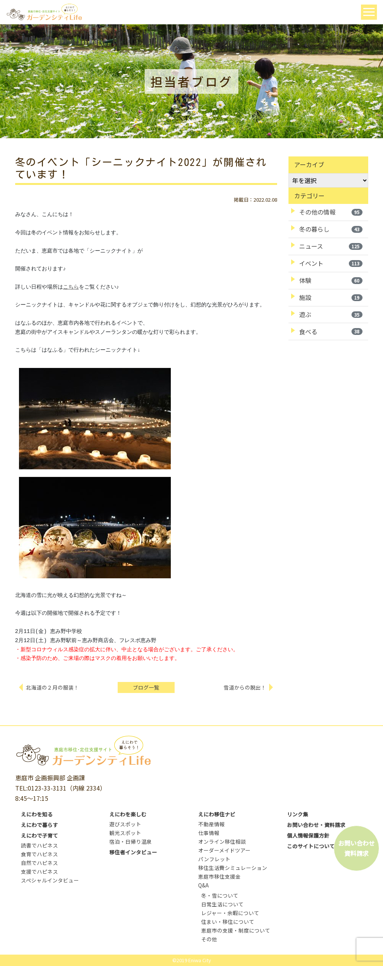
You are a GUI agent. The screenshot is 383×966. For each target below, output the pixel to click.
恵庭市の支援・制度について (235, 930)
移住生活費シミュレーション (232, 867)
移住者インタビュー (133, 852)
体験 (331, 280)
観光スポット (125, 833)
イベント (331, 263)
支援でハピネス (39, 871)
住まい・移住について (227, 921)
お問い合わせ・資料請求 (316, 825)
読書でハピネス (39, 845)
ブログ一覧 (146, 687)
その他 (209, 939)
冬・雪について (219, 895)
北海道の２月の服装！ (52, 687)
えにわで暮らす (39, 825)
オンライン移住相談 (222, 841)
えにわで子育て (39, 835)
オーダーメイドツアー (224, 850)
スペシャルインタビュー (50, 880)
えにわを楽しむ (128, 814)
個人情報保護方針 (308, 835)
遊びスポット (125, 824)
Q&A (203, 885)
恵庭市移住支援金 (219, 876)
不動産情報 (211, 824)
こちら (71, 287)
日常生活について (222, 904)
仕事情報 (208, 833)
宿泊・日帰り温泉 (130, 841)
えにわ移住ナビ (216, 814)
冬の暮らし (331, 229)
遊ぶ (331, 314)
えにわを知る (37, 814)
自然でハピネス (39, 863)
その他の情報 (331, 211)
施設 (331, 297)
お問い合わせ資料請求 (356, 848)
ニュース (331, 246)
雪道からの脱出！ (245, 687)
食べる (331, 331)
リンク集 (297, 814)
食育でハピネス (39, 854)
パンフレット (214, 859)
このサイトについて (311, 846)
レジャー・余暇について (230, 913)
